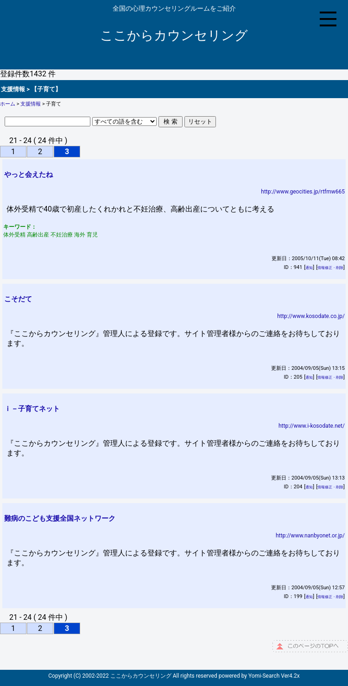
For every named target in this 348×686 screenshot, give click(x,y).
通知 (309, 268)
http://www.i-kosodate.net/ (311, 426)
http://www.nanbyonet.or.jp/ (310, 535)
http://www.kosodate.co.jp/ (311, 316)
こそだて (18, 299)
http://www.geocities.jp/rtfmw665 (303, 191)
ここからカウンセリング (174, 35)
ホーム (7, 104)
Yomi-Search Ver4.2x (274, 676)
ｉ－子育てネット (32, 409)
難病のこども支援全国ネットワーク (59, 518)
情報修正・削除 (330, 268)
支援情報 (30, 104)
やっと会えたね (28, 174)
